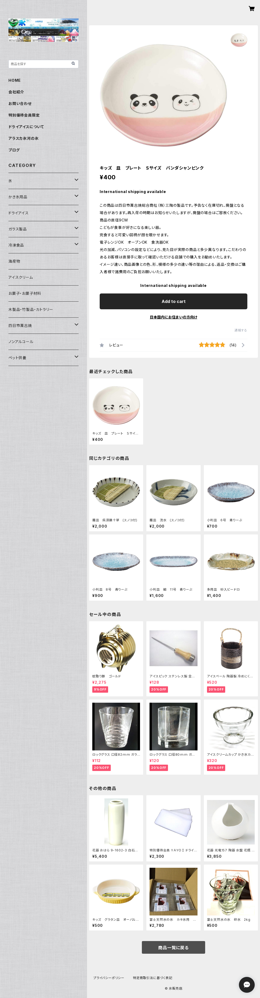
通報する (240, 330)
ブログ (14, 150)
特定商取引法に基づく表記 (152, 978)
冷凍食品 (16, 245)
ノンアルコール (20, 341)
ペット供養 (17, 357)
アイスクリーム (20, 277)
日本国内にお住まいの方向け (173, 317)
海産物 (14, 261)
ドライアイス (18, 213)
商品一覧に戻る (173, 947)
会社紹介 (16, 92)
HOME (14, 80)
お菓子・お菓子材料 (24, 293)
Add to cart (174, 301)
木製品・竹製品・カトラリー (30, 309)
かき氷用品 (17, 197)
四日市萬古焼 (20, 325)
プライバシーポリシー (108, 978)
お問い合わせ (20, 103)
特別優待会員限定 (24, 115)
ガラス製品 (17, 229)
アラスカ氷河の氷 (23, 138)
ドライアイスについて (26, 126)
